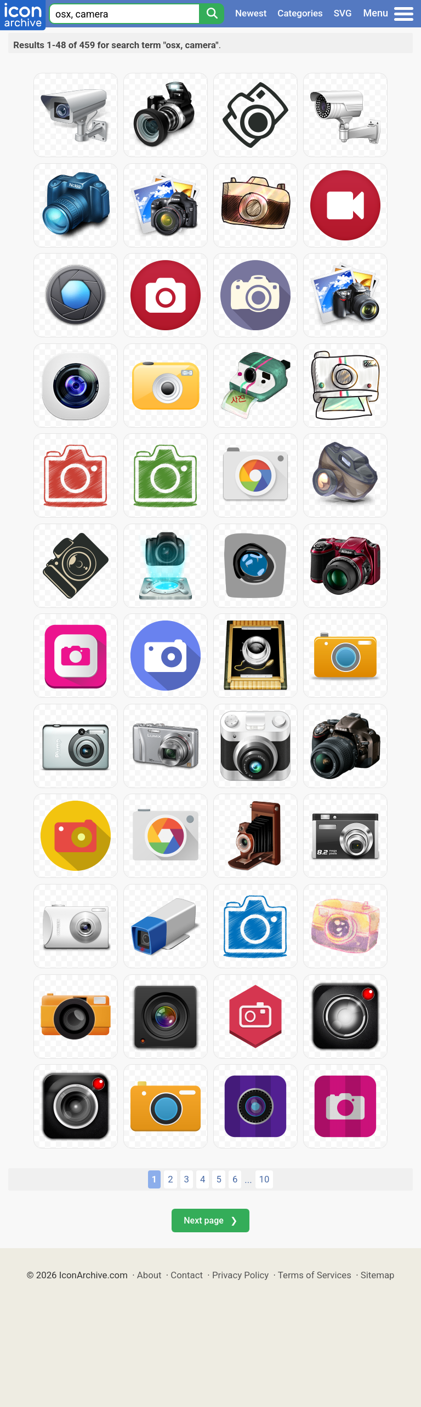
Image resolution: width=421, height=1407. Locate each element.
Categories (300, 13)
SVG (343, 13)
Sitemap (378, 1275)
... (248, 1179)
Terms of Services (314, 1275)
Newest (250, 13)
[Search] (211, 13)
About (149, 1275)
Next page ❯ (210, 1220)
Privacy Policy (240, 1275)
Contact (186, 1275)
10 (264, 1179)
